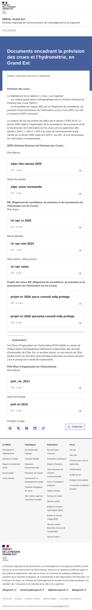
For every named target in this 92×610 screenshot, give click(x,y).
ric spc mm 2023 (22, 243)
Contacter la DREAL (32, 599)
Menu (88, 4)
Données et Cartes (54, 496)
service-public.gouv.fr (30, 590)
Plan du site (7, 599)
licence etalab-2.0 (59, 606)
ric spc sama (20, 266)
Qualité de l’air (75, 475)
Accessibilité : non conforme (70, 599)
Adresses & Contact (10, 459)
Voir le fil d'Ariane (9, 30)
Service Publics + (54, 537)
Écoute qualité (8, 473)
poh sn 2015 (19, 404)
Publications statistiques (56, 459)
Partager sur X (18, 428)
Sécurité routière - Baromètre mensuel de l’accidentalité (56, 528)
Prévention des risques (34, 473)
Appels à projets (53, 491)
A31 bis (73, 450)
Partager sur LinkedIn (27, 428)
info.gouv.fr (8, 590)
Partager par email (35, 428)
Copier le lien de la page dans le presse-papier (43, 428)
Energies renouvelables (79, 480)
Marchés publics (53, 501)
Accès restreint (8, 478)
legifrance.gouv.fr (56, 590)
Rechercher (82, 4)
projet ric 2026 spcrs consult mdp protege (40, 296)
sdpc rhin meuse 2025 (26, 163)
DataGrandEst (75, 469)
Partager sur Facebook (10, 428)
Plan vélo (73, 455)
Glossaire (18, 599)
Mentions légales (49, 599)
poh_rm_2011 (20, 381)
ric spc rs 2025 (21, 220)
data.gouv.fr (78, 590)
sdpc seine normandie (26, 186)
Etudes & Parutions (55, 464)
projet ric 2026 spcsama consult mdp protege (42, 316)
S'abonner (75, 426)
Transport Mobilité (32, 459)
